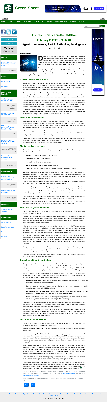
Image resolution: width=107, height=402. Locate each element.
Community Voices (85, 394)
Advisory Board (53, 395)
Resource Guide (39, 21)
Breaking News (47, 394)
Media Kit (73, 21)
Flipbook (25, 394)
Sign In (102, 18)
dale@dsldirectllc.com (69, 373)
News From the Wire (36, 394)
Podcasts (63, 394)
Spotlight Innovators (61, 21)
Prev (26, 385)
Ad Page (49, 21)
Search (102, 26)
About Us (81, 21)
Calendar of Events (72, 394)
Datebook (18, 21)
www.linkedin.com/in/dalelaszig (31, 375)
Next (33, 385)
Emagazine (18, 394)
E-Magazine (27, 21)
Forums (10, 21)
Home (3, 21)
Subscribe (5, 18)
